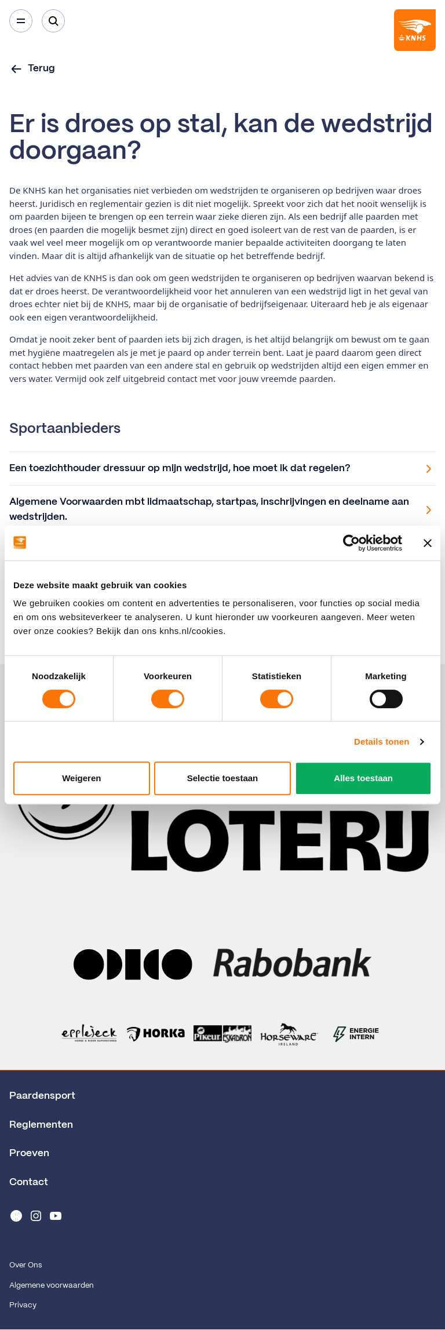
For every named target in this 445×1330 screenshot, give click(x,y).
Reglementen (41, 1124)
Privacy (23, 1305)
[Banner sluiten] (428, 543)
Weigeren (81, 778)
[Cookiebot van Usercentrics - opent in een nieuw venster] (351, 543)
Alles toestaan (363, 778)
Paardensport (42, 1096)
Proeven (29, 1153)
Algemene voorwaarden (51, 1285)
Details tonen (381, 741)
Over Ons (25, 1265)
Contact (28, 1182)
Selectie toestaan (222, 778)
